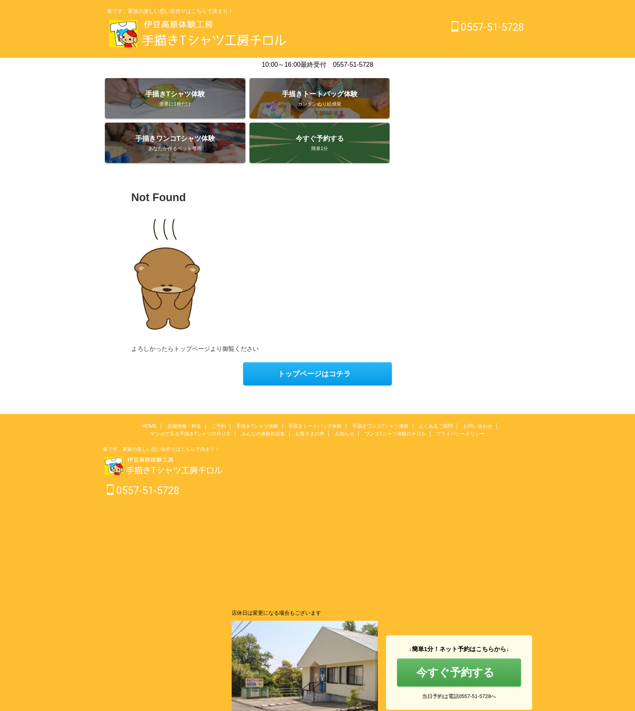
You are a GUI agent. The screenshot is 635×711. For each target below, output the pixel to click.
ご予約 (218, 384)
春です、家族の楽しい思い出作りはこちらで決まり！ (161, 407)
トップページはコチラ (314, 333)
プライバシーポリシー (460, 392)
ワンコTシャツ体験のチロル (395, 392)
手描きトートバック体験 (315, 384)
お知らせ (344, 392)
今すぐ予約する (455, 630)
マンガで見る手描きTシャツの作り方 (190, 392)
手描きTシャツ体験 (257, 384)
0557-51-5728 (488, 27)
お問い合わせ (477, 384)
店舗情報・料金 (184, 384)
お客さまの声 (309, 392)
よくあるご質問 (436, 384)
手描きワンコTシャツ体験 (380, 384)
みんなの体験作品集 (263, 392)
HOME (149, 384)
